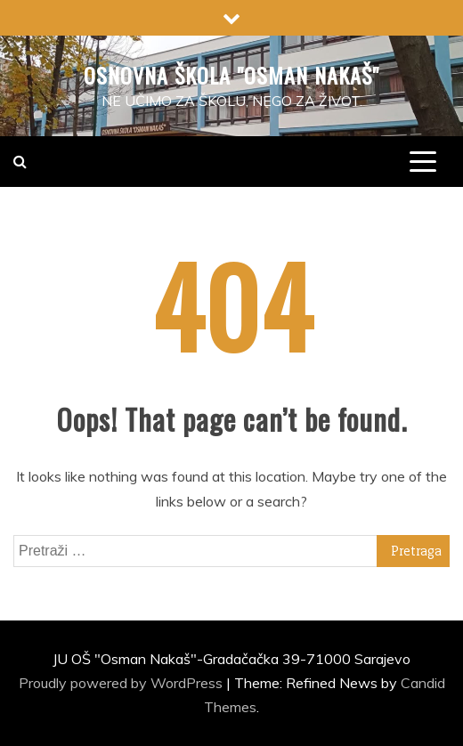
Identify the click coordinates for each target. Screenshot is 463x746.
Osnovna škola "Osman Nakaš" (231, 75)
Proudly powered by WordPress (122, 683)
